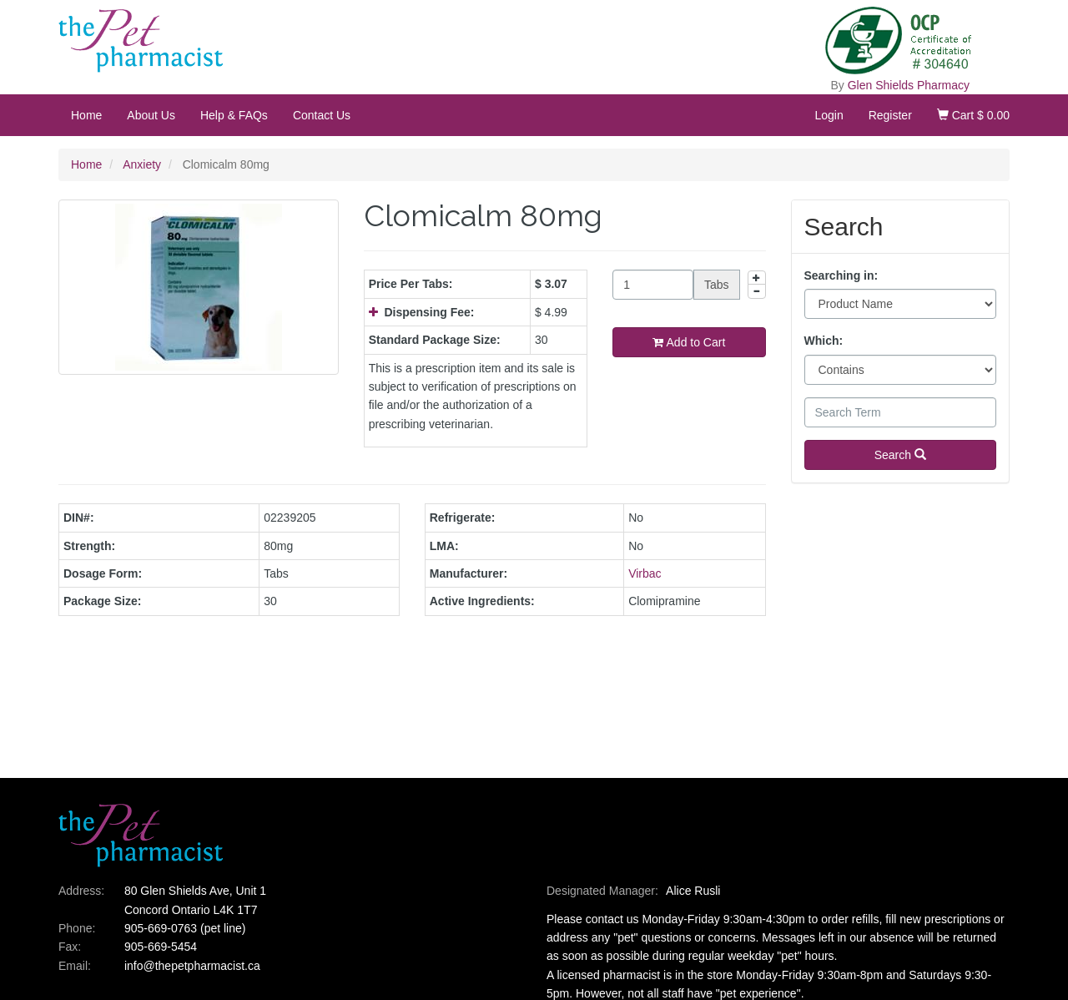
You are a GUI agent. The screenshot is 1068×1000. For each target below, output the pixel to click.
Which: (824, 340)
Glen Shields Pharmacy (909, 85)
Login (828, 115)
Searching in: (841, 275)
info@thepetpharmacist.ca (192, 965)
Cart (973, 115)
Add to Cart (688, 342)
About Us (151, 115)
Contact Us (321, 115)
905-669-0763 (160, 928)
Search (900, 455)
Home (86, 115)
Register (890, 115)
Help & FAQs (234, 115)
